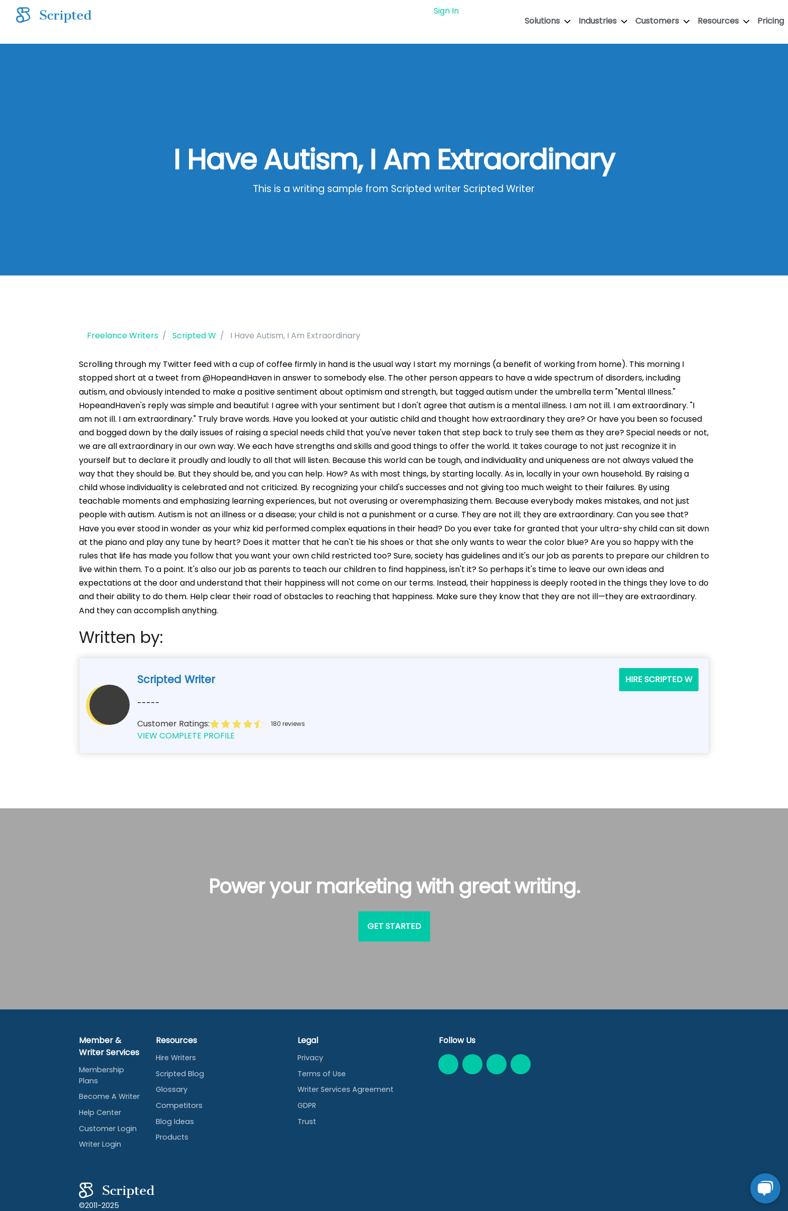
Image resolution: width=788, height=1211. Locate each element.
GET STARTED (494, 11)
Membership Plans (101, 1075)
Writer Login (100, 1144)
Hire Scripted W (659, 679)
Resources (723, 21)
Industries (602, 21)
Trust (307, 1121)
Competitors (179, 1105)
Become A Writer (109, 1096)
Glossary (171, 1089)
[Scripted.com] (53, 15)
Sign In (446, 11)
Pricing (770, 21)
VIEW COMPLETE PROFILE (186, 735)
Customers (662, 21)
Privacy (310, 1058)
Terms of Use (322, 1074)
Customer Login (108, 1129)
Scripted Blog (180, 1074)
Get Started (394, 926)
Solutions (547, 21)
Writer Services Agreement (345, 1089)
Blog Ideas (175, 1121)
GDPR (307, 1105)
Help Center (100, 1112)
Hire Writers (176, 1058)
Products (172, 1137)
